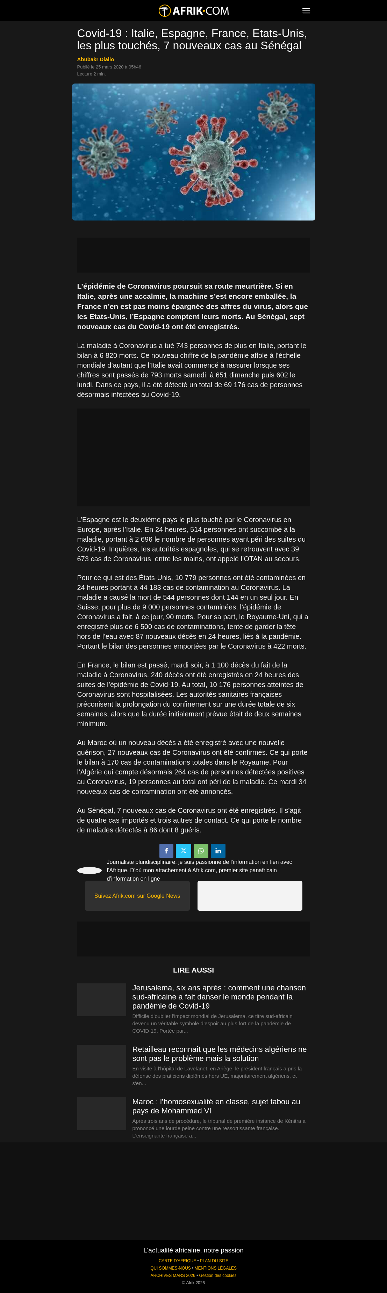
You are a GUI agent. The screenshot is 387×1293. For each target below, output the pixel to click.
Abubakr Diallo (95, 59)
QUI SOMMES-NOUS (170, 1268)
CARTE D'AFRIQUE (177, 1260)
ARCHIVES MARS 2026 (172, 1275)
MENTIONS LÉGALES (216, 1268)
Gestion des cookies (217, 1275)
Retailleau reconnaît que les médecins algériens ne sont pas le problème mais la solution (219, 1054)
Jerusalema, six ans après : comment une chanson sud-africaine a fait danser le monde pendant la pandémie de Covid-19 (219, 996)
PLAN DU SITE (214, 1260)
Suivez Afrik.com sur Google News (137, 896)
